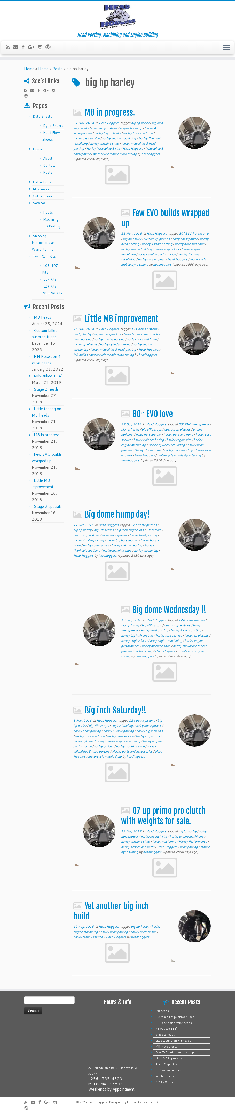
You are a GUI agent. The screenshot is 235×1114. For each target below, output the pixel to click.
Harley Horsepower (148, 450)
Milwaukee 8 (42, 189)
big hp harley (140, 123)
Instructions (42, 182)
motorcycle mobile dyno (105, 756)
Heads (48, 212)
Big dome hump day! (117, 514)
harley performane (143, 932)
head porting (189, 847)
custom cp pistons (104, 128)
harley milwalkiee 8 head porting (113, 349)
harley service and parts (138, 847)
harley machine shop (105, 143)
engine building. (131, 128)
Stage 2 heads (46, 389)
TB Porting (51, 226)
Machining (50, 219)
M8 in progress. (47, 434)
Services (39, 203)
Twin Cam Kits (44, 256)
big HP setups (152, 429)
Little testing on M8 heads (173, 1041)
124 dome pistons (144, 329)
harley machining (146, 550)
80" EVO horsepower (194, 233)
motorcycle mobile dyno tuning (115, 153)
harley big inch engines (137, 635)
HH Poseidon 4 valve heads (173, 1023)
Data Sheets (42, 116)
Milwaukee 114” (48, 376)
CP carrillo (154, 530)
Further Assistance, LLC (143, 1102)
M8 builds (80, 354)
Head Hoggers (109, 123)
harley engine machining (119, 138)
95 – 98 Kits (52, 293)
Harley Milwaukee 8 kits (104, 148)
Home (29, 68)
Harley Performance (193, 841)
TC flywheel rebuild (168, 1070)
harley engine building (137, 249)
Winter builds (164, 1076)
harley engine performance (157, 254)
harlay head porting (144, 535)
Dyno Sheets (53, 125)
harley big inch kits (107, 133)
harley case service (86, 138)
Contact (49, 165)
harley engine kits (167, 249)
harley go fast (104, 746)
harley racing (143, 651)
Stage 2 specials (48, 506)
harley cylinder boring (115, 344)
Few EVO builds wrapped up (174, 1052)
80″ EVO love (152, 414)
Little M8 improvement (121, 319)
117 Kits (50, 279)
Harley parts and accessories (132, 751)
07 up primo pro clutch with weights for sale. (163, 816)
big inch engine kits (108, 334)
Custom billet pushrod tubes (174, 1017)
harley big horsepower (122, 540)
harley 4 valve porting (157, 244)
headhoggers (151, 153)
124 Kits (50, 286)
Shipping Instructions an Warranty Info (43, 243)
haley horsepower (185, 239)
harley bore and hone (138, 133)
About (47, 158)
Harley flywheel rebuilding (167, 445)
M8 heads (42, 317)
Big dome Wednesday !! (169, 610)
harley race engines (152, 259)
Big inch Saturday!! (115, 710)
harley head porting (114, 932)
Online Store (42, 196)
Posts (57, 68)
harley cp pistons (85, 344)
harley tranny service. (88, 937)
